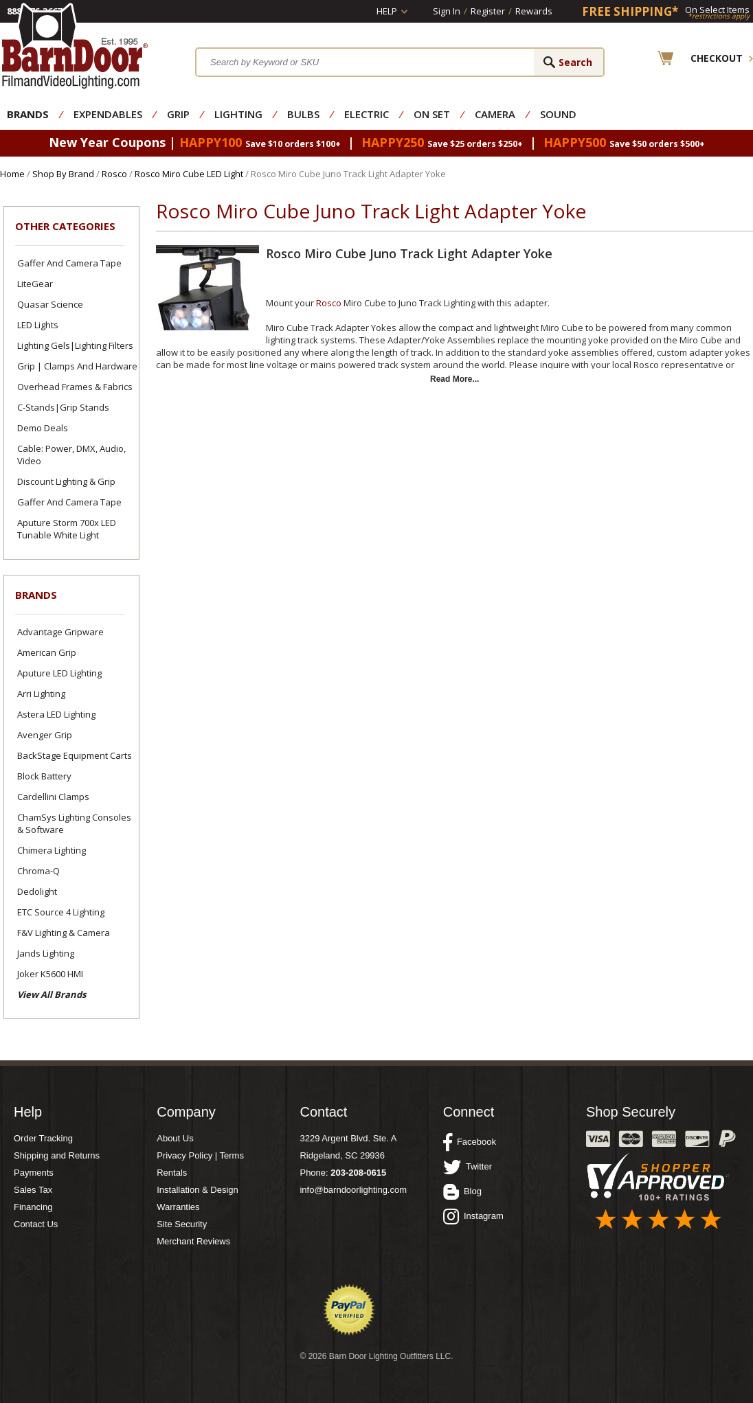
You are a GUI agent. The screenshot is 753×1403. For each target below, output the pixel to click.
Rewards (533, 11)
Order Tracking (43, 1138)
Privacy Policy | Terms (200, 1155)
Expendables (108, 114)
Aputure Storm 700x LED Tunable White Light (66, 528)
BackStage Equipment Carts (74, 755)
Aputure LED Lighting (59, 673)
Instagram (473, 1216)
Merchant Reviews (193, 1241)
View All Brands (51, 994)
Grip (178, 114)
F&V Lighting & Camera (63, 932)
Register (488, 11)
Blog (462, 1191)
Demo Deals (42, 428)
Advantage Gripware (60, 632)
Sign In (446, 11)
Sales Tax (33, 1190)
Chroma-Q (38, 871)
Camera (495, 114)
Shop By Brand (63, 174)
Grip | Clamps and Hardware (77, 366)
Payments (34, 1172)
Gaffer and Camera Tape (69, 263)
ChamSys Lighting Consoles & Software (74, 823)
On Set (432, 114)
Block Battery (44, 776)
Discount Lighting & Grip (66, 481)
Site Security (182, 1224)
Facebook (469, 1142)
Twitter (467, 1167)
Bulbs (303, 114)
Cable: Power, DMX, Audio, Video (71, 454)
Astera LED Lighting (56, 714)
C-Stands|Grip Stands (63, 407)
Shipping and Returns (57, 1155)
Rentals (172, 1172)
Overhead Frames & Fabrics (75, 386)
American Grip (46, 652)
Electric (366, 114)
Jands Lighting (45, 953)
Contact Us (36, 1224)
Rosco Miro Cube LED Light (189, 174)
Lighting (238, 114)
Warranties (178, 1207)
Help (386, 11)
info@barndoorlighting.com (353, 1190)
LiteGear (35, 283)
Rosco (114, 174)
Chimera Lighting (51, 850)
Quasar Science (50, 304)
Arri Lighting (41, 693)
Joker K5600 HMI (50, 974)
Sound (558, 114)
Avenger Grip (44, 735)
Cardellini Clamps (53, 796)
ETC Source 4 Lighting (60, 912)
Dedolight (37, 891)
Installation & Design (197, 1190)
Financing (33, 1207)
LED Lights (37, 325)
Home (12, 174)
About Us (175, 1138)
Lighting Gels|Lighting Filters (75, 345)
